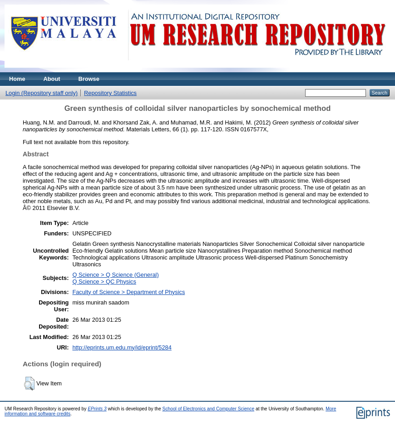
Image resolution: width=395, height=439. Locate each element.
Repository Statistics (110, 93)
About (52, 78)
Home (17, 78)
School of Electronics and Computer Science (209, 408)
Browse (89, 78)
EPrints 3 (97, 408)
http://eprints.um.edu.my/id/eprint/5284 (121, 347)
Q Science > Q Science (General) (115, 274)
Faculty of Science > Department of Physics (128, 292)
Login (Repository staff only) (41, 93)
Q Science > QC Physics (104, 281)
